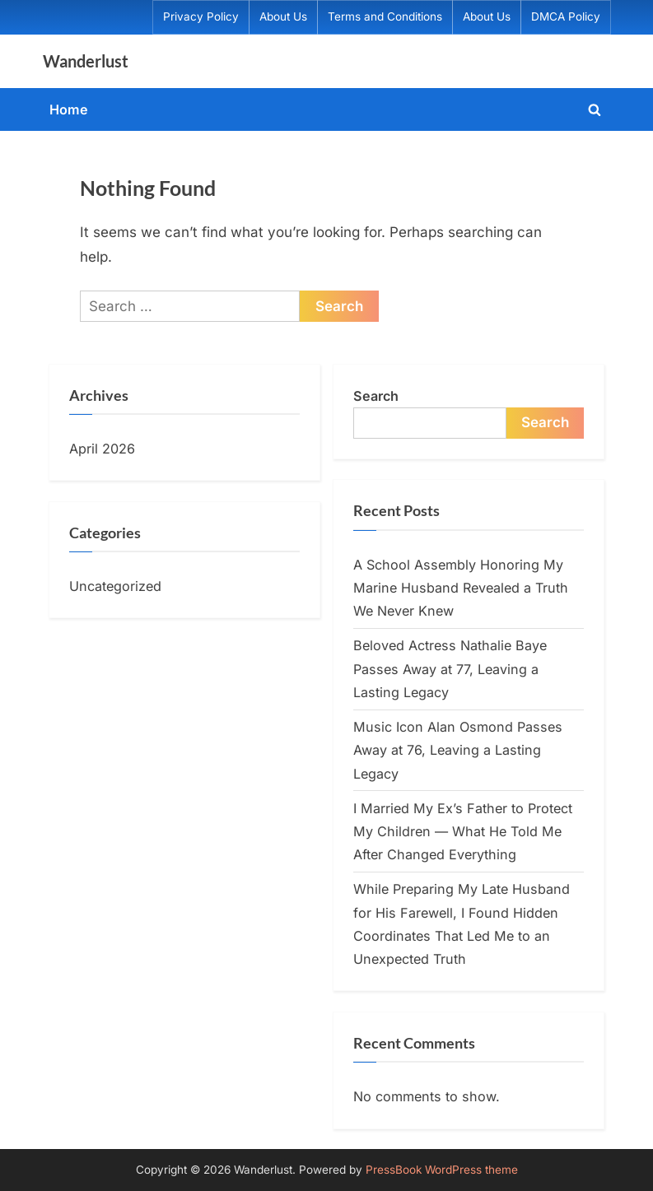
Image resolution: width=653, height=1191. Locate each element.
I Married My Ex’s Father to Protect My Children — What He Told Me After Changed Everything (462, 831)
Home (68, 109)
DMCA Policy (565, 16)
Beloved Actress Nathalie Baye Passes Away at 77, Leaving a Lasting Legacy (450, 668)
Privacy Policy (201, 16)
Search (376, 396)
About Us (283, 16)
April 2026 (102, 448)
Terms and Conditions (385, 16)
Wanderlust (85, 61)
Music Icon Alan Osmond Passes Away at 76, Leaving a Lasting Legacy (457, 750)
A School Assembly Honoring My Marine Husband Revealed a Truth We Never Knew (460, 588)
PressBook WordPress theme (442, 1169)
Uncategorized (115, 586)
